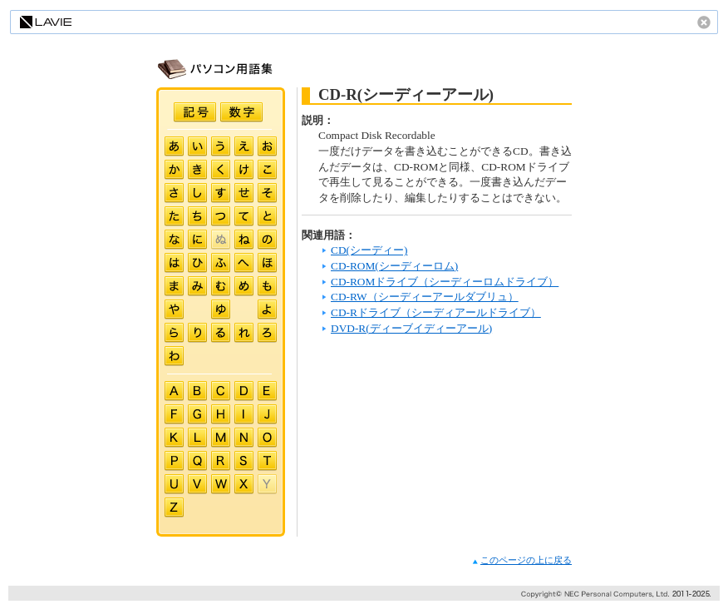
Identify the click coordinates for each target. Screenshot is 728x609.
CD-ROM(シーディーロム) (394, 266)
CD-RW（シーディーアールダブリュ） (425, 296)
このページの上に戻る (522, 560)
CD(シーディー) (369, 250)
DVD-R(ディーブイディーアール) (411, 328)
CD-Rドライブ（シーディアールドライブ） (436, 312)
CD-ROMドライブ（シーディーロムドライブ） (444, 281)
